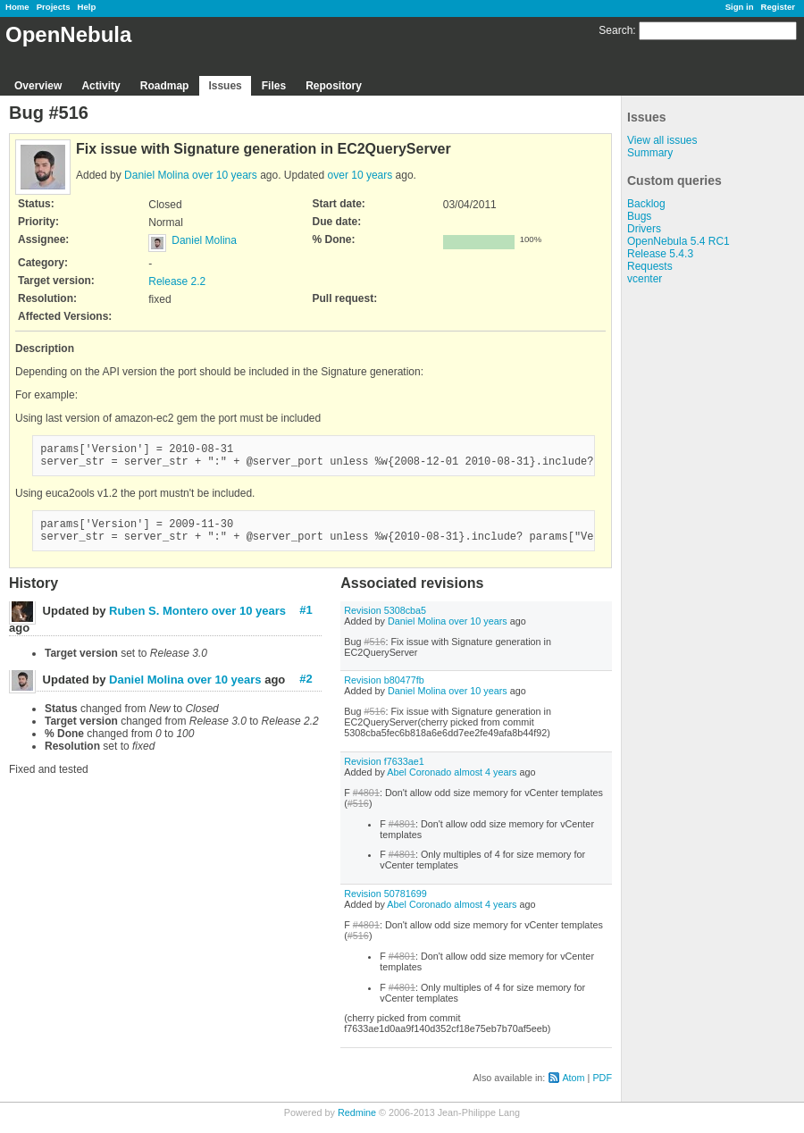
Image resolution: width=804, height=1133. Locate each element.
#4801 (366, 803)
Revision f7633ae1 (383, 772)
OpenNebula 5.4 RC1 (678, 241)
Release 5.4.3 (660, 254)
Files (274, 86)
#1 (305, 620)
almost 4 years (485, 782)
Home (17, 7)
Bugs (639, 216)
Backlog (646, 203)
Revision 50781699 (385, 904)
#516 (374, 652)
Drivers (644, 228)
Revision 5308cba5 (385, 621)
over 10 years (224, 175)
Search (615, 30)
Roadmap (164, 86)
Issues (224, 86)
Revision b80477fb (383, 690)
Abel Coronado (419, 782)
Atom (573, 1088)
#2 (305, 689)
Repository (334, 86)
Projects (54, 7)
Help (87, 7)
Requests (650, 266)
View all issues (662, 140)
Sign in (739, 7)
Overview (38, 86)
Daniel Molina (156, 175)
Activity (100, 86)
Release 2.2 (176, 281)
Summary (650, 153)
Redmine (357, 1123)
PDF (602, 1088)
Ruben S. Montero (158, 621)
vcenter (644, 279)
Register (778, 7)
